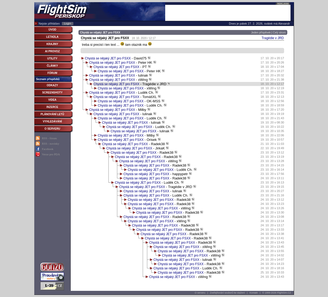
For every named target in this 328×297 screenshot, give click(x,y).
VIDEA (52, 99)
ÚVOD (52, 29)
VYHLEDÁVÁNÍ (52, 121)
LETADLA (52, 36)
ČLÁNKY (52, 65)
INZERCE (52, 107)
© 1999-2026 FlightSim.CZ (276, 292)
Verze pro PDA (51, 154)
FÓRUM (52, 73)
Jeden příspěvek (261, 32)
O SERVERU (52, 128)
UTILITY (52, 58)
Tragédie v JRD (273, 38)
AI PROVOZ (52, 51)
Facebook (48, 149)
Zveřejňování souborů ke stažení (227, 292)
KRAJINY (52, 44)
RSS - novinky (50, 143)
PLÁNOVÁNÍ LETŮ (52, 114)
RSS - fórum (49, 138)
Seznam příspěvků (48, 79)
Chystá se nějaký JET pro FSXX (108, 58)
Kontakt (254, 292)
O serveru (200, 292)
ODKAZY (52, 85)
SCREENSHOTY (52, 92)
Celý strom (279, 32)
